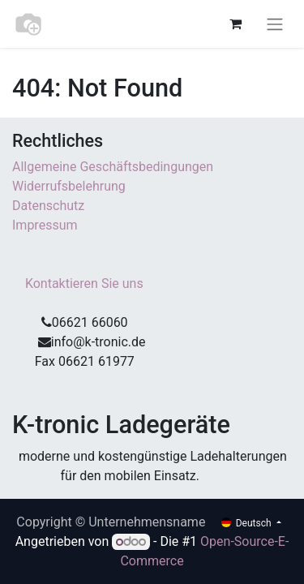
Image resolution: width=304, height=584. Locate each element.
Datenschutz (48, 205)
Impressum (46, 225)
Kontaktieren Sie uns (84, 283)
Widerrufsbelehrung (69, 186)
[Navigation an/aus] (275, 23)
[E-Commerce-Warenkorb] (235, 23)
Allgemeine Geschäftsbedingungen (112, 166)
